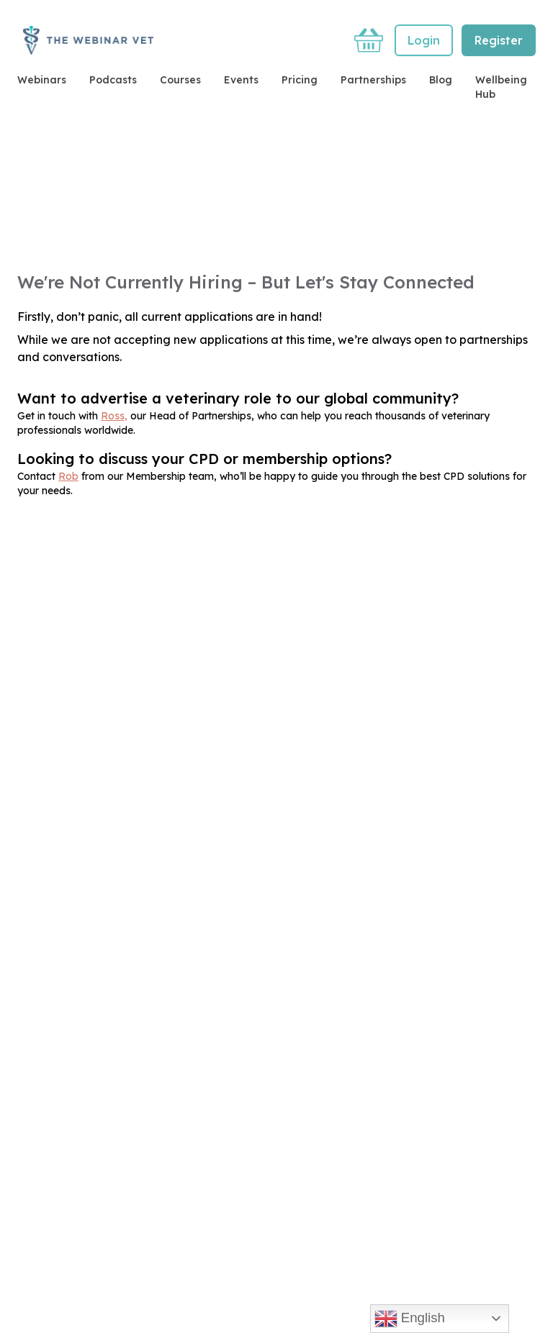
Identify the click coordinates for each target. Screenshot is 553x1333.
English (409, 1318)
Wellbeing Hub (501, 87)
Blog (440, 79)
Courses (180, 79)
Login (424, 40)
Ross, (114, 415)
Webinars (41, 79)
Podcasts (113, 79)
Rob (68, 476)
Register (499, 40)
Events (241, 79)
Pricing (300, 79)
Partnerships (373, 79)
